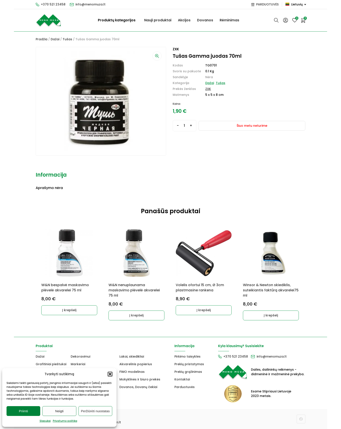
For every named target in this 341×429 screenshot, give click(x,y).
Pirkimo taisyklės (187, 356)
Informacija (51, 174)
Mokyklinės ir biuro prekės (139, 379)
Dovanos (205, 20)
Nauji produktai (157, 20)
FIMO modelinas (132, 372)
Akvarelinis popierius (135, 364)
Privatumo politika (65, 421)
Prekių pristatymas (189, 364)
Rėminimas (229, 20)
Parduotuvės (184, 387)
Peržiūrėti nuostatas (95, 411)
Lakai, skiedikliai (131, 356)
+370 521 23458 (53, 4)
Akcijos (184, 20)
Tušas (67, 39)
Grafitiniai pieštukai (51, 364)
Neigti (59, 411)
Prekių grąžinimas (188, 372)
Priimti (23, 411)
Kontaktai (182, 379)
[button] (110, 374)
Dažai (55, 39)
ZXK (208, 89)
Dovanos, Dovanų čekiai (138, 387)
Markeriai (78, 364)
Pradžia (41, 39)
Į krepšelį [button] (69, 310)
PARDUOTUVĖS (267, 4)
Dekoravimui (80, 356)
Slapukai (45, 421)
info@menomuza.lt (90, 4)
